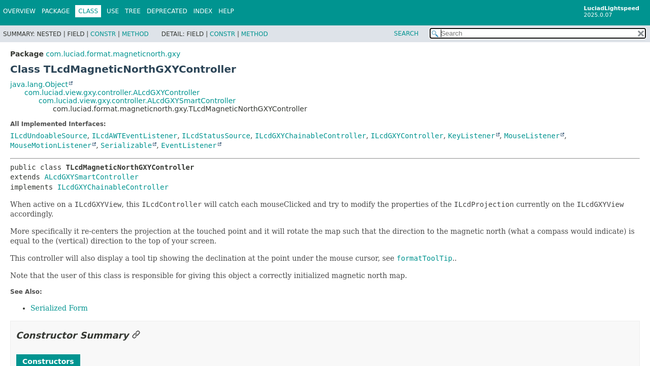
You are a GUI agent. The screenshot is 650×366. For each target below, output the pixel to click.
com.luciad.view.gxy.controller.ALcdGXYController (112, 92)
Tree (133, 11)
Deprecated (167, 11)
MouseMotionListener (50, 145)
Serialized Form (59, 308)
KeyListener (471, 136)
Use (113, 11)
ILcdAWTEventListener (135, 136)
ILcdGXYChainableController (310, 136)
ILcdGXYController (407, 136)
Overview (19, 11)
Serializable (126, 145)
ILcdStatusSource (216, 136)
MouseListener (532, 136)
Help (226, 11)
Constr (103, 34)
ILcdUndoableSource (48, 136)
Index (203, 11)
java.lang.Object (39, 84)
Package (56, 11)
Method (135, 34)
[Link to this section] (136, 335)
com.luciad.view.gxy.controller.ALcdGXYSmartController (137, 101)
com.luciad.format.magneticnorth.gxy (113, 54)
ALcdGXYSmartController (91, 177)
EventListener (189, 145)
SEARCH (406, 33)
